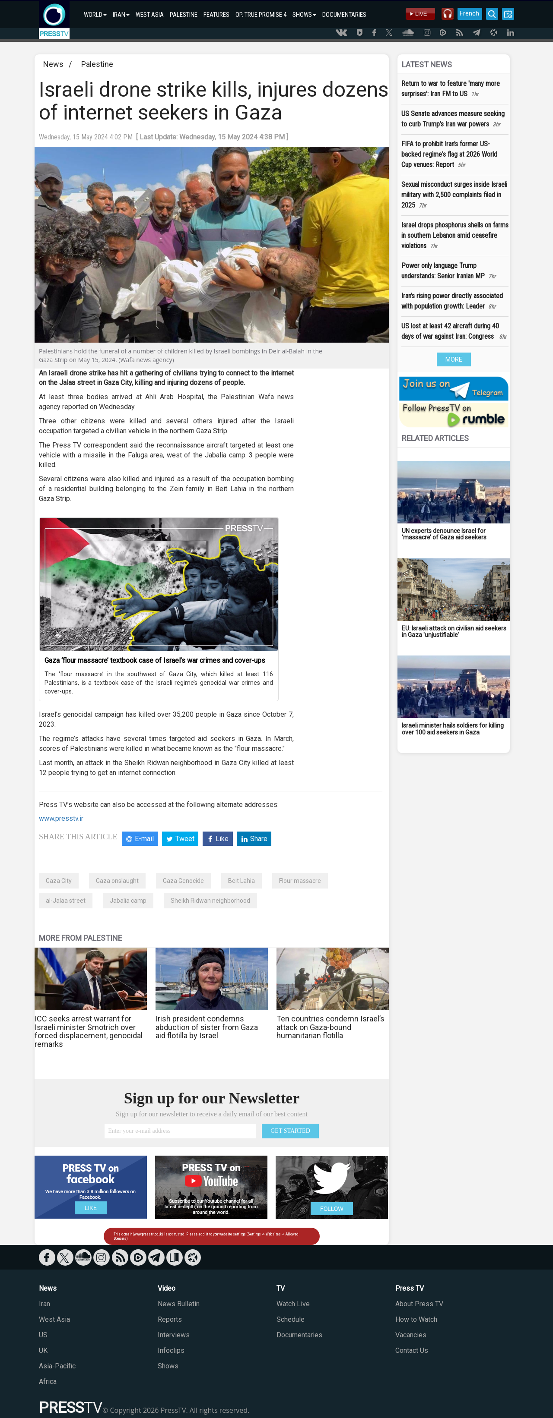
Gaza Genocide (183, 880)
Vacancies (410, 1335)
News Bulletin (179, 1304)
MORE (453, 359)
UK (43, 1350)
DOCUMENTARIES (344, 15)
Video (166, 1288)
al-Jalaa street (66, 900)
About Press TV (419, 1304)
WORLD (95, 15)
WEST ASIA (150, 15)
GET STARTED (290, 1131)
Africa (48, 1381)
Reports (170, 1319)
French (467, 13)
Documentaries (299, 1335)
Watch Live (293, 1304)
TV (280, 1288)
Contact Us (411, 1350)
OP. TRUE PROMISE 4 (260, 15)
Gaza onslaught (117, 880)
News (53, 64)
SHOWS (304, 15)
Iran (44, 1304)
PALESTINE (183, 15)
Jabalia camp (128, 900)
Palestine (97, 64)
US (43, 1335)
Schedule (290, 1319)
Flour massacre (300, 880)
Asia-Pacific (57, 1366)
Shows (168, 1366)
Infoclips (171, 1350)
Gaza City (59, 880)
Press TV (409, 1288)
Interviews (174, 1335)
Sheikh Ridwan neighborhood (210, 900)
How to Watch (416, 1319)
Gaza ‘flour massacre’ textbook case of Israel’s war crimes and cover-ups (154, 660)
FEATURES (216, 15)
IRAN (121, 15)
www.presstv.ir (61, 818)
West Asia (54, 1319)
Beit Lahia (241, 880)
